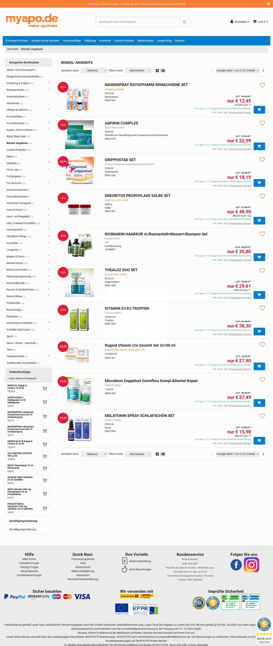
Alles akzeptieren (136, 352)
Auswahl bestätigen (136, 343)
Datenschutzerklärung (134, 317)
